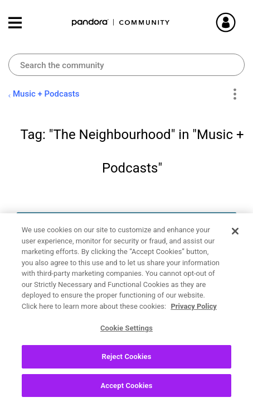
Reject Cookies (127, 360)
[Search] (126, 65)
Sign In (239, 22)
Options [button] (234, 94)
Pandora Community (121, 22)
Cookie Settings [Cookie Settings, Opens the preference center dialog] (126, 332)
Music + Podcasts (46, 94)
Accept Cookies (126, 389)
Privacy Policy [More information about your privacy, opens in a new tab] (193, 310)
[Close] (235, 235)
